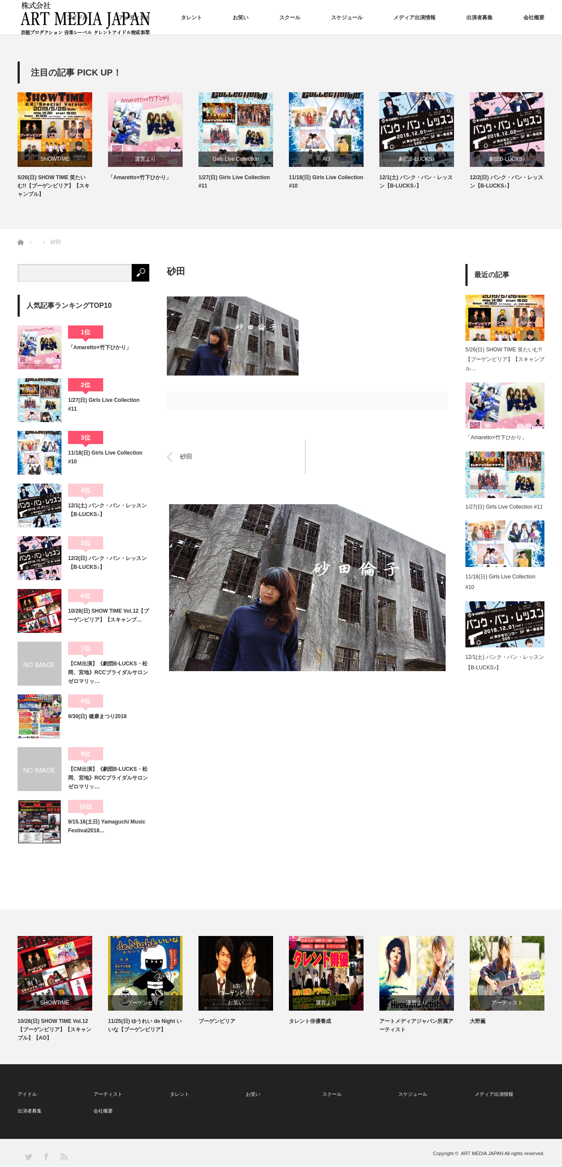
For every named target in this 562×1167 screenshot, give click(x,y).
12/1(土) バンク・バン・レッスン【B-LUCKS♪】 (416, 181)
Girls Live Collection (236, 159)
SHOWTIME (54, 159)
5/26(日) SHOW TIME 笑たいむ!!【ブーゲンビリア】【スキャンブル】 (54, 185)
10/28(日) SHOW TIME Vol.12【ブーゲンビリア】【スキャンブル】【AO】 (54, 1029)
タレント (191, 17)
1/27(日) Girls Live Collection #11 (234, 181)
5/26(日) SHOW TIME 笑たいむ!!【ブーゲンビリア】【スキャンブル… (504, 359)
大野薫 (478, 1021)
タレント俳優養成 (310, 1021)
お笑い (241, 17)
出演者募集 (479, 17)
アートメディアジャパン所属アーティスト (416, 1025)
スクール (289, 17)
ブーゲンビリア (145, 1003)
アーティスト (134, 17)
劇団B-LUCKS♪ (417, 159)
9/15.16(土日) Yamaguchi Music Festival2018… (106, 826)
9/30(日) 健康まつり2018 (97, 716)
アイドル (77, 17)
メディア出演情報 (414, 17)
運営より (145, 159)
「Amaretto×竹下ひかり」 (139, 177)
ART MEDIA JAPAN (482, 1153)
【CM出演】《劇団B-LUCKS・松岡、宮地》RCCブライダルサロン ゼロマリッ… (108, 673)
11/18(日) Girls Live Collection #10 (326, 181)
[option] (63, 145)
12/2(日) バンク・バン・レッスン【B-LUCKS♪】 (506, 181)
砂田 (186, 456)
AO (326, 159)
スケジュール (347, 17)
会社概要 (533, 17)
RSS (63, 1156)
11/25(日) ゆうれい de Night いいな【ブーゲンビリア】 (145, 1025)
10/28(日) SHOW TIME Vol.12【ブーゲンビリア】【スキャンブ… (108, 615)
